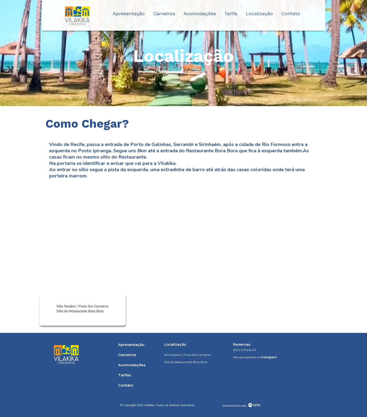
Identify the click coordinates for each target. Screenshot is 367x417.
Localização (259, 13)
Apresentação (129, 13)
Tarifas (124, 375)
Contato (290, 13)
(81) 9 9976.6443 (244, 350)
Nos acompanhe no (255, 357)
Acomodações (200, 13)
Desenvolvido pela (234, 405)
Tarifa (230, 13)
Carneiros (164, 13)
